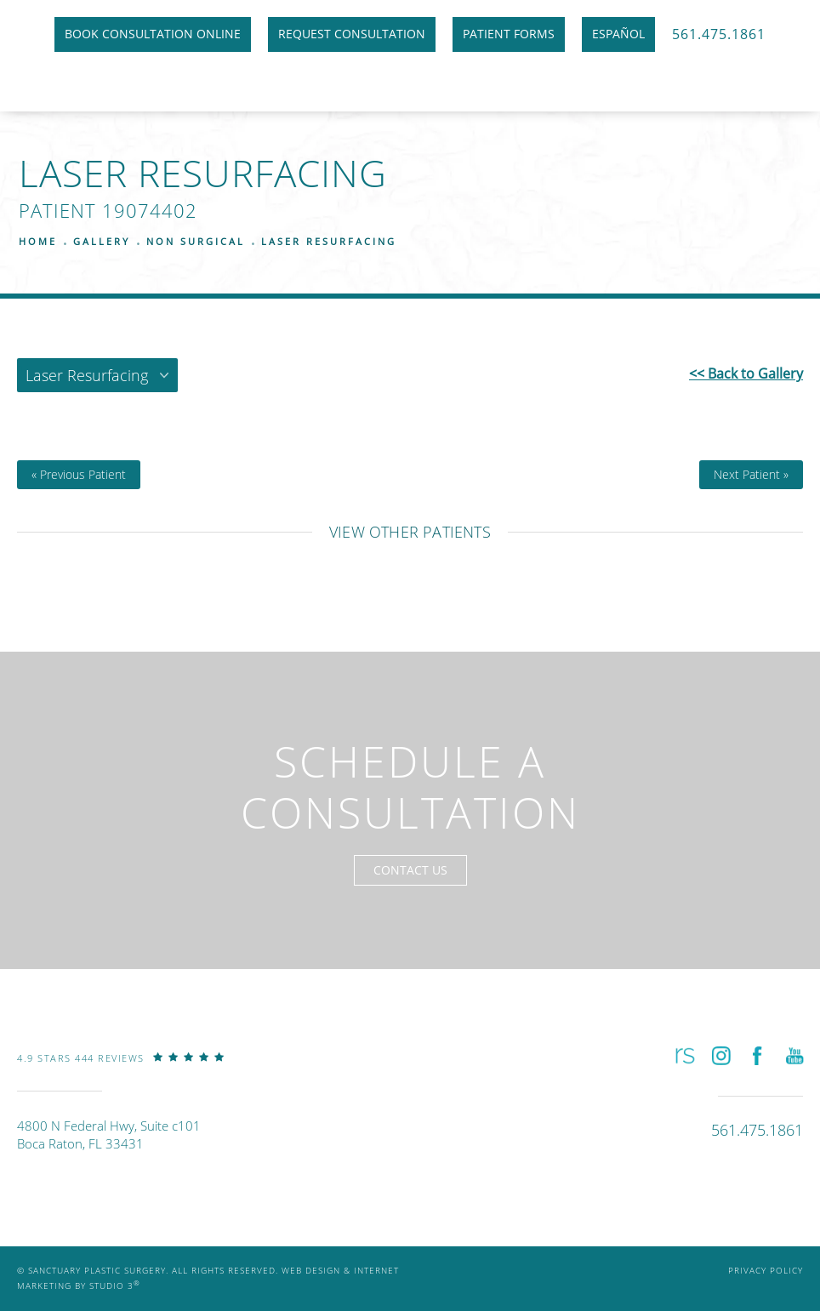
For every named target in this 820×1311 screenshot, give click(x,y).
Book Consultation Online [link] (153, 34)
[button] (683, 1056)
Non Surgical (195, 241)
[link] (121, 1070)
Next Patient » (751, 475)
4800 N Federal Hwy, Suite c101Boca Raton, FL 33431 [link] (109, 1134)
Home (38, 241)
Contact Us (410, 870)
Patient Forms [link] (509, 34)
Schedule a (410, 787)
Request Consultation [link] (351, 34)
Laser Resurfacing (328, 241)
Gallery (101, 241)
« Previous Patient (78, 475)
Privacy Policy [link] (765, 1270)
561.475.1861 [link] (719, 34)
